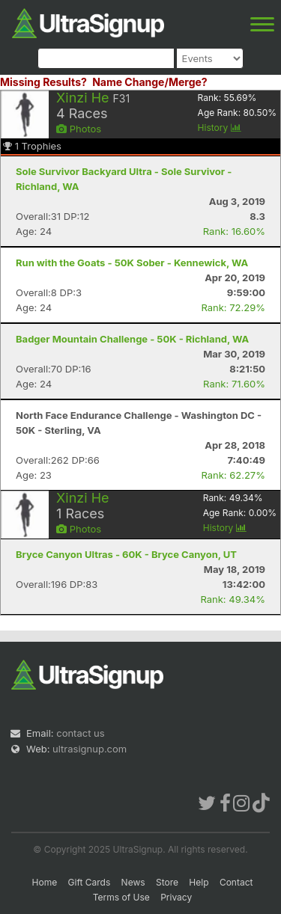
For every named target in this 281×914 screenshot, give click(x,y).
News (133, 882)
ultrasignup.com (89, 749)
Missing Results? (43, 82)
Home (45, 882)
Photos (78, 129)
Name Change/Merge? (150, 82)
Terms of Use (121, 897)
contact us (80, 733)
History (219, 127)
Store (167, 882)
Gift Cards (89, 882)
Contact (236, 882)
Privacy (176, 897)
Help (198, 882)
